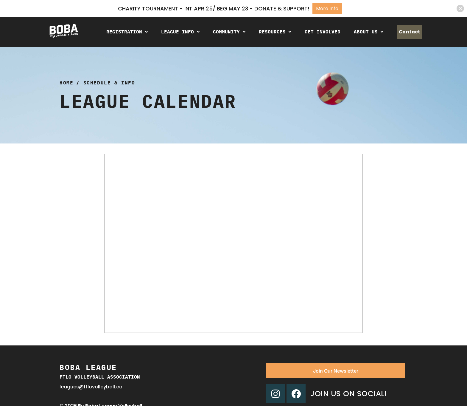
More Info (327, 8)
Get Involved (316, 32)
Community (222, 32)
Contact (406, 32)
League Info (173, 32)
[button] (120, 31)
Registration (120, 32)
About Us (361, 32)
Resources (268, 32)
